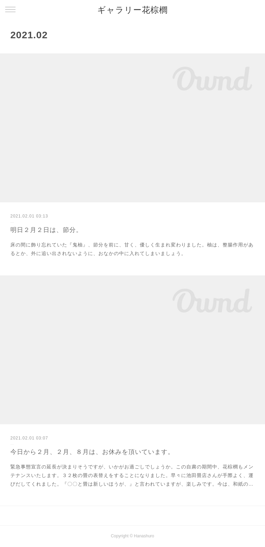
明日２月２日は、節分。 (46, 229)
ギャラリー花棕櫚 (132, 9)
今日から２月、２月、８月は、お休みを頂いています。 (92, 451)
